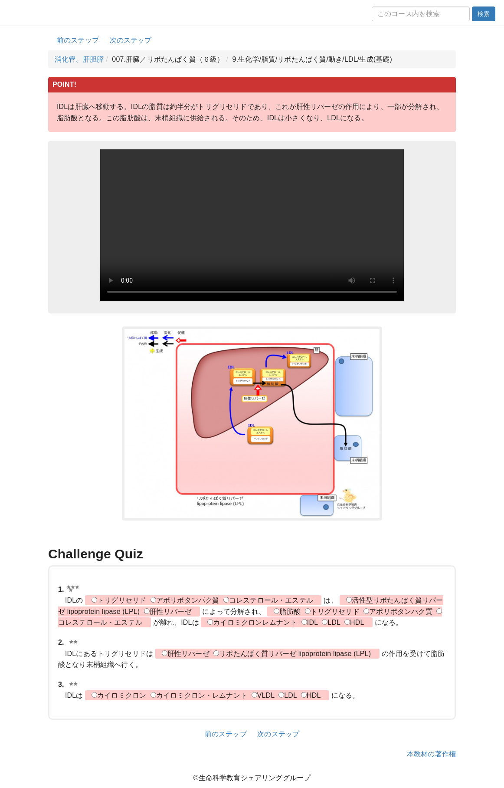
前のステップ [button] (78, 40)
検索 (484, 13)
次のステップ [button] (131, 40)
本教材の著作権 (431, 754)
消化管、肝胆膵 (79, 59)
